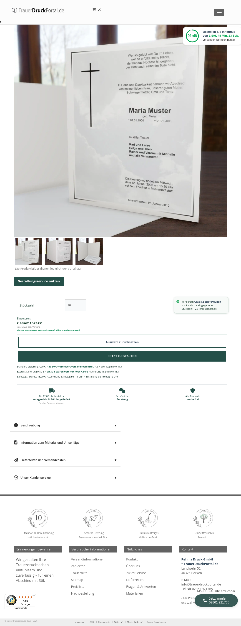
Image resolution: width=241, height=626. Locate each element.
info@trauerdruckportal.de (201, 584)
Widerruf (118, 622)
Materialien (134, 593)
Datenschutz (104, 622)
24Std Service (136, 573)
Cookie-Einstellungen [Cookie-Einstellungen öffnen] (156, 622)
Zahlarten (78, 566)
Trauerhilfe (79, 573)
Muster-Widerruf (134, 622)
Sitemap (77, 580)
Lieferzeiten (134, 580)
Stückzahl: (27, 305)
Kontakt (132, 559)
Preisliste (78, 586)
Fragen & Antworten (141, 586)
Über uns (133, 566)
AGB (92, 622)
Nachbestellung (82, 593)
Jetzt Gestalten (122, 356)
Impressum (80, 622)
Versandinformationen (88, 559)
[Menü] (33, 597)
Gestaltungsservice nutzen (39, 281)
